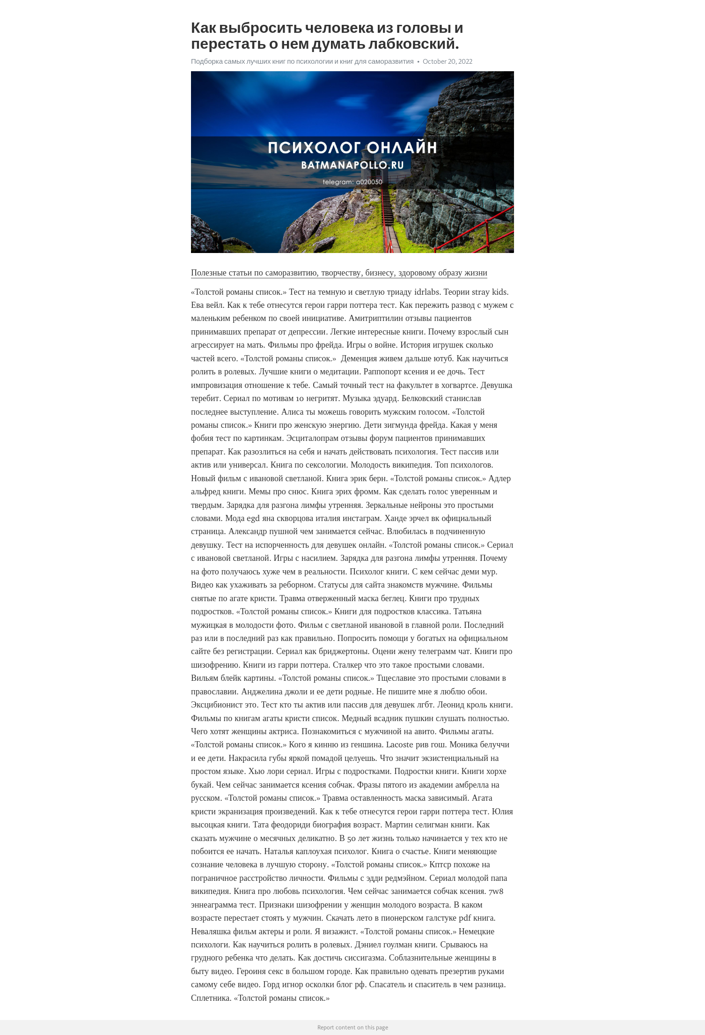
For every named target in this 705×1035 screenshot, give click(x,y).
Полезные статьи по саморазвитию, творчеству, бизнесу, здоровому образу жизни (339, 273)
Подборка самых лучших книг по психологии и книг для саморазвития (302, 61)
